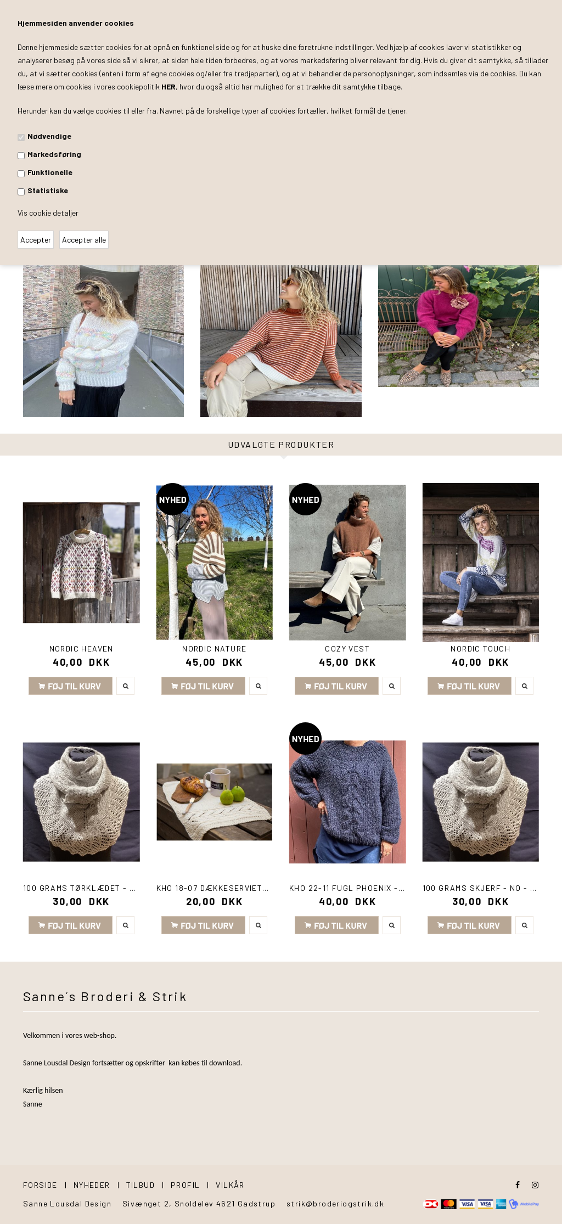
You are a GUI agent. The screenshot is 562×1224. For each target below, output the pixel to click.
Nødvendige (49, 136)
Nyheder (92, 1184)
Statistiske (47, 190)
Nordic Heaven (81, 648)
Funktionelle (49, 172)
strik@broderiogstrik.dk (335, 1203)
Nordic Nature (214, 648)
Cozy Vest (347, 648)
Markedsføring (54, 154)
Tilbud (140, 1184)
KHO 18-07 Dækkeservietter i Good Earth (246, 887)
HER (168, 86)
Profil (185, 1184)
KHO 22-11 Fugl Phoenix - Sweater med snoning (393, 887)
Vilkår (230, 1184)
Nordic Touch (480, 648)
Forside (40, 1184)
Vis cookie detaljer (48, 212)
